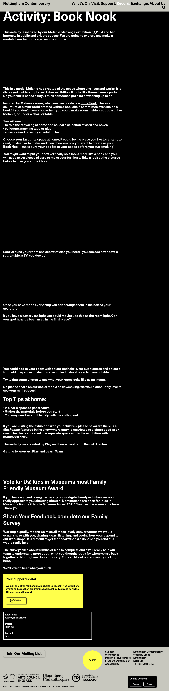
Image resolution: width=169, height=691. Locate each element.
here (115, 504)
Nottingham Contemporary (26, 3)
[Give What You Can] (16, 600)
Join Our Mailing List (24, 654)
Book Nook (89, 103)
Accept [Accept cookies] (136, 684)
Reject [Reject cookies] (149, 684)
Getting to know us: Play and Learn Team (33, 451)
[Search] (162, 8)
